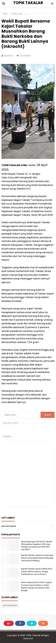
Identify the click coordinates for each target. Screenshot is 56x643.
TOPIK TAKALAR (33, 635)
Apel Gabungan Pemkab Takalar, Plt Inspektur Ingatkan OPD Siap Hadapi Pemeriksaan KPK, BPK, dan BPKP (37, 545)
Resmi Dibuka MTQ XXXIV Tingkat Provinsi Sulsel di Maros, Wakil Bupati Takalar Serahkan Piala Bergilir (36, 586)
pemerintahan (8, 526)
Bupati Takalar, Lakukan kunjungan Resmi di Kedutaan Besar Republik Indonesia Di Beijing (37, 558)
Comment (25, 55)
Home (5, 14)
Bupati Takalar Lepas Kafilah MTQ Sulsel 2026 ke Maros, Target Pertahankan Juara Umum (36, 571)
